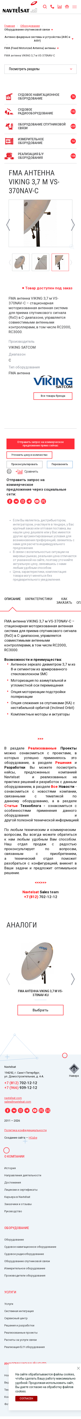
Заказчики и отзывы (18, 1204)
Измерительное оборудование (24, 1268)
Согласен (26, 1398)
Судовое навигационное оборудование (30, 1246)
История (10, 1168)
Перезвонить (60, 464)
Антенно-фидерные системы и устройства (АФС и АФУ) (39, 38)
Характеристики (38, 599)
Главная (9, 25)
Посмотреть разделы (24, 69)
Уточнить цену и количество (29, 454)
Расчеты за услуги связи (20, 1339)
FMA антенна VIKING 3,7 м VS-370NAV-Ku (40, 993)
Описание (12, 599)
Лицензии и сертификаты (21, 1189)
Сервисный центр (16, 1318)
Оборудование (30, 25)
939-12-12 (20, 1087)
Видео (8, 1382)
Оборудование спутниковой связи (28, 29)
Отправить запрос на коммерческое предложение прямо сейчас (40, 444)
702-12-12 (20, 1083)
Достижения (12, 1182)
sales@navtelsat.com (17, 1101)
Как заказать (64, 600)
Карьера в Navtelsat (17, 1197)
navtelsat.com (13, 1098)
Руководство (13, 1211)
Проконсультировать (24, 464)
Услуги (10, 1292)
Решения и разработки (19, 1325)
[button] (73, 979)
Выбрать (40, 1010)
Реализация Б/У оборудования (24, 1347)
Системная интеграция (19, 1311)
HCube (33, 1137)
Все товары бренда (53, 395)
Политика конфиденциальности (25, 1130)
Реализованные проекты (21, 1332)
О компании (14, 1156)
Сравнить (27, 471)
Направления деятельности (22, 1175)
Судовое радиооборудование (24, 1254)
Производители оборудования (24, 1275)
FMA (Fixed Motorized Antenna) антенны (31, 48)
